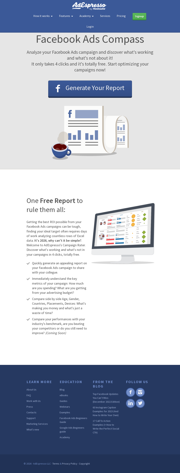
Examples (65, 412)
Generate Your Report (95, 88)
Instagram (140, 396)
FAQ (29, 395)
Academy (65, 437)
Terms (55, 463)
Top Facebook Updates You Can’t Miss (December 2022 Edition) (106, 397)
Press (30, 406)
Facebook (130, 396)
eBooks (64, 395)
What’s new (33, 429)
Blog (62, 389)
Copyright (84, 463)
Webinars (65, 406)
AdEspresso (90, 6)
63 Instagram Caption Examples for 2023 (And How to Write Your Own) (106, 411)
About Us (31, 389)
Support (31, 418)
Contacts (31, 412)
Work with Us (34, 401)
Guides (63, 401)
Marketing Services (37, 423)
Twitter (140, 407)
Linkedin (130, 407)
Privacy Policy (69, 463)
